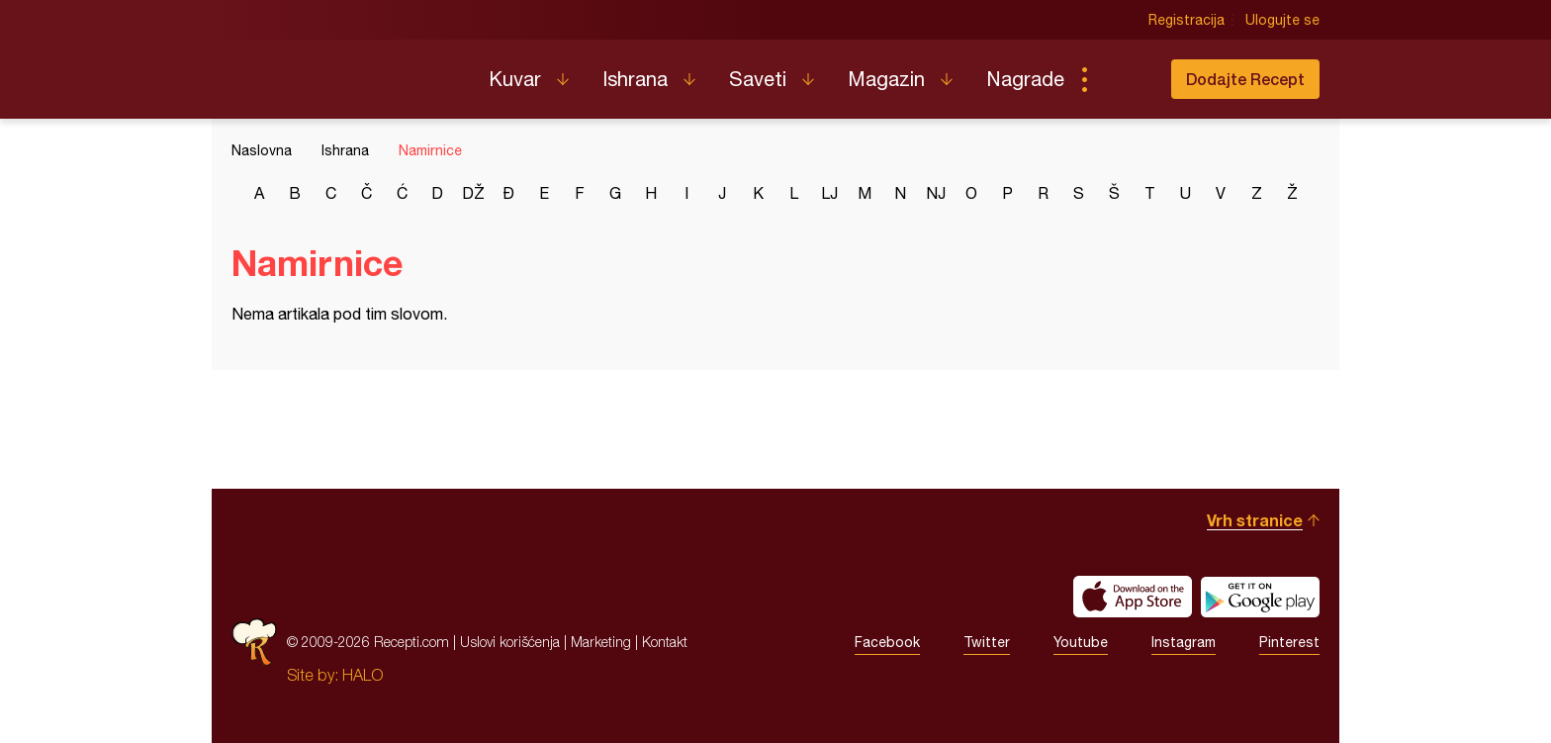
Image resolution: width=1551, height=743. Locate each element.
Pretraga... (1124, 79)
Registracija (1186, 20)
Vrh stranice (1255, 520)
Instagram (1183, 642)
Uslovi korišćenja (510, 641)
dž (473, 193)
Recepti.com (345, 71)
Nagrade (1025, 78)
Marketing (601, 641)
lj (829, 193)
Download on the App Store (1132, 596)
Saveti (757, 78)
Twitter (986, 642)
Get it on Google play (1260, 596)
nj (936, 193)
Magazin (886, 78)
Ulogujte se (1282, 20)
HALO (362, 675)
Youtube (1080, 642)
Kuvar (515, 78)
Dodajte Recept (1245, 78)
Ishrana (635, 78)
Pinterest (1289, 642)
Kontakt (664, 641)
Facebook (887, 642)
